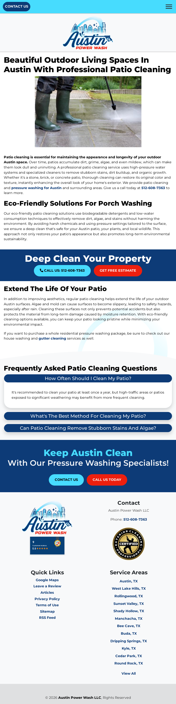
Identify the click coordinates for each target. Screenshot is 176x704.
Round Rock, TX (128, 663)
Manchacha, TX (128, 618)
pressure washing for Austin (36, 188)
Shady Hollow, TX (128, 611)
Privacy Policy (47, 599)
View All (129, 673)
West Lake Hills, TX (129, 588)
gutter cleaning (52, 338)
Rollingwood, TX (128, 596)
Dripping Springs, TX (128, 641)
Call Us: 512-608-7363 (62, 270)
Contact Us (16, 6)
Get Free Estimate (118, 270)
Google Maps (47, 580)
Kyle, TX (129, 648)
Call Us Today (107, 480)
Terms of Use (47, 605)
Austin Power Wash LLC (79, 697)
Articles (47, 592)
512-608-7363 (153, 188)
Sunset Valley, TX (128, 604)
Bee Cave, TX (128, 626)
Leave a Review (47, 586)
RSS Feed (47, 617)
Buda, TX (129, 633)
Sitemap (47, 611)
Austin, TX (129, 581)
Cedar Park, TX (128, 656)
